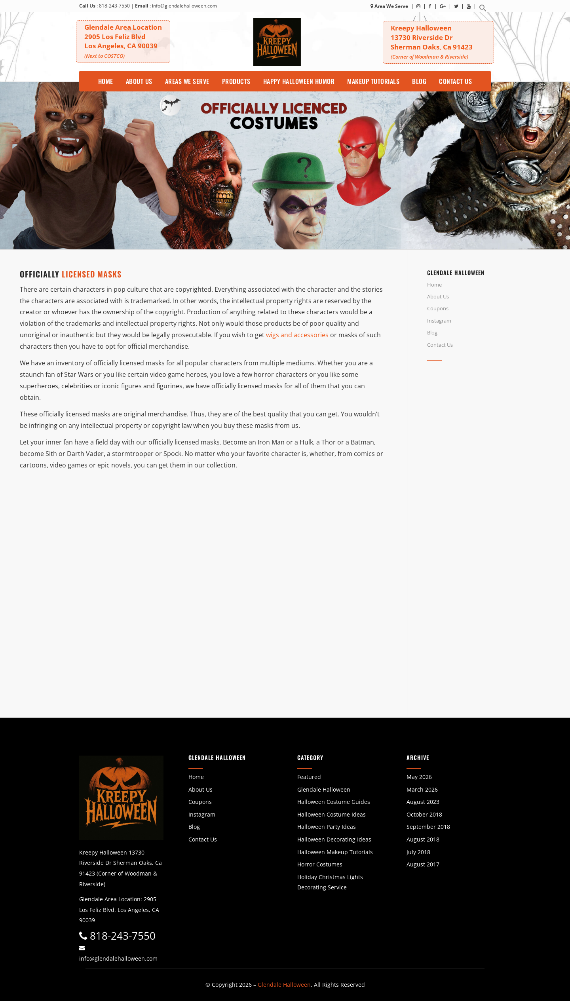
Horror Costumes (319, 864)
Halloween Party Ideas (326, 826)
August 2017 (423, 864)
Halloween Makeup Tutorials (335, 852)
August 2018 (423, 839)
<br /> (488, 437)
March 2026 (422, 789)
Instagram (439, 320)
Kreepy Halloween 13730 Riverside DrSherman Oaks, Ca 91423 (441, 42)
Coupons (437, 308)
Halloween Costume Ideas (331, 814)
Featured (309, 777)
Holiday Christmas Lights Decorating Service (330, 882)
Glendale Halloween (323, 789)
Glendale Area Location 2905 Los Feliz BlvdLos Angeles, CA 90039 (126, 41)
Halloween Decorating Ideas (334, 839)
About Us (438, 296)
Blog (432, 332)
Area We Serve (389, 6)
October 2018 (424, 814)
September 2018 (428, 826)
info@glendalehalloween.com (184, 5)
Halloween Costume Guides (333, 801)
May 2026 (419, 777)
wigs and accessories (297, 335)
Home (434, 284)
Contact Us (440, 344)
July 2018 (418, 852)
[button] (483, 10)
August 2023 (423, 801)
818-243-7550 (114, 5)
